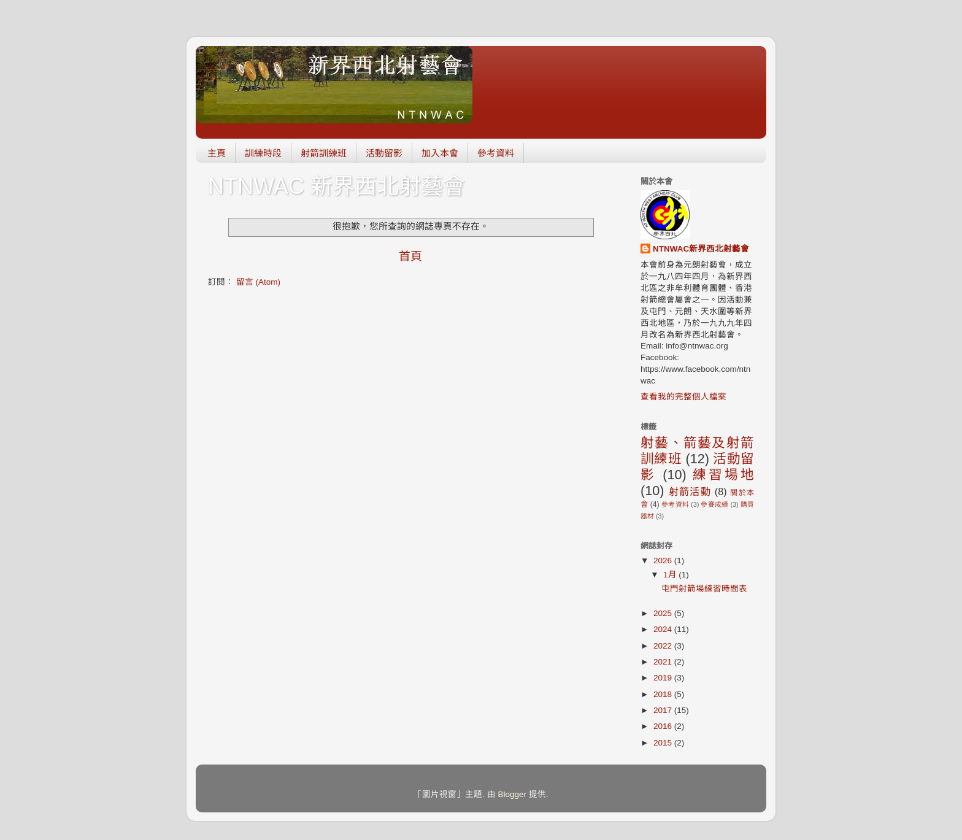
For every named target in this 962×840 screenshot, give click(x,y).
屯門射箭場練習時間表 (704, 588)
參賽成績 (714, 504)
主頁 (216, 153)
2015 (663, 742)
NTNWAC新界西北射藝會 (701, 248)
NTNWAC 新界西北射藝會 (336, 186)
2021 (663, 661)
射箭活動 (690, 491)
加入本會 (439, 153)
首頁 (410, 256)
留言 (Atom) (258, 282)
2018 (663, 694)
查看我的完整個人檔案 (683, 396)
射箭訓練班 (324, 153)
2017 (663, 710)
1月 (671, 574)
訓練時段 (263, 153)
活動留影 (384, 153)
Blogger (512, 794)
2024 (663, 629)
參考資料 (495, 153)
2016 (663, 726)
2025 (663, 613)
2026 (663, 560)
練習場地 (723, 474)
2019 (663, 677)
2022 (663, 645)
